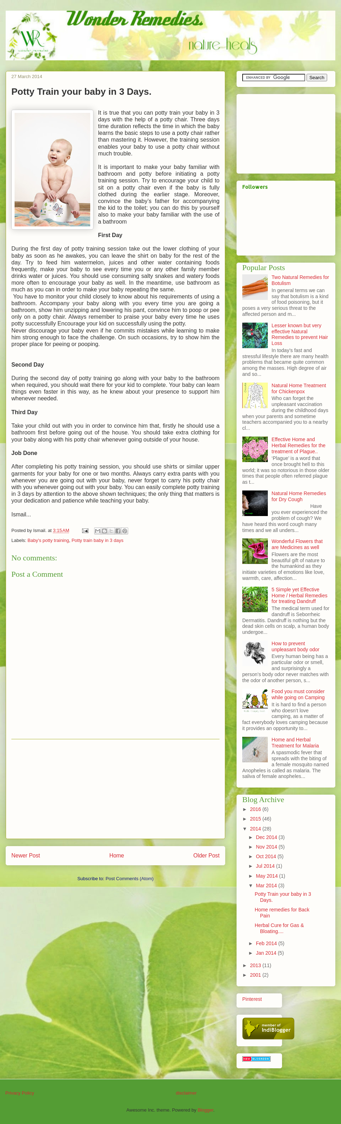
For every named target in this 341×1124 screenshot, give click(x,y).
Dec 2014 (267, 837)
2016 (256, 809)
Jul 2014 (266, 866)
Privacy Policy (19, 1093)
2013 (256, 965)
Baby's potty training (48, 540)
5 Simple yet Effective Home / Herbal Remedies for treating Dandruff (300, 595)
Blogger (205, 1110)
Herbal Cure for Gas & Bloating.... (279, 928)
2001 (256, 975)
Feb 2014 (267, 943)
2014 (256, 829)
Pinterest (252, 999)
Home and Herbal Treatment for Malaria (295, 743)
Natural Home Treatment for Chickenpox (299, 388)
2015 (256, 819)
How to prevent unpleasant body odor (296, 646)
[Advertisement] (115, 789)
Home (116, 855)
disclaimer (186, 1093)
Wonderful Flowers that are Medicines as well (297, 544)
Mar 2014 (267, 885)
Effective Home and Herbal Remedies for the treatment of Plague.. (299, 445)
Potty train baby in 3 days (97, 540)
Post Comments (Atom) (129, 878)
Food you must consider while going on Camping (298, 694)
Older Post (206, 855)
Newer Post (25, 855)
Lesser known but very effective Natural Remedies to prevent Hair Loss (300, 334)
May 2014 (267, 876)
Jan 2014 (267, 953)
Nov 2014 (267, 847)
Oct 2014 (266, 856)
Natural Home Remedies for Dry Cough (299, 496)
